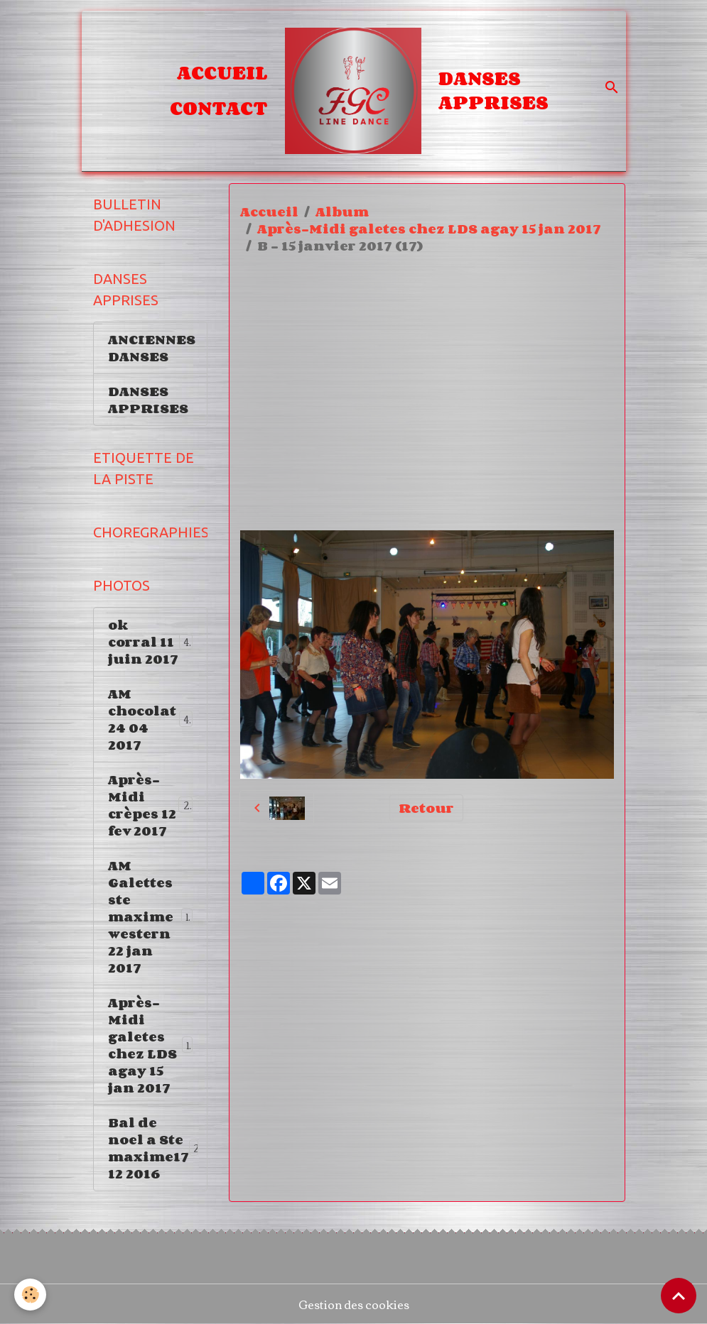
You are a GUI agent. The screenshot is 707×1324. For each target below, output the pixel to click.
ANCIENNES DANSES (151, 348)
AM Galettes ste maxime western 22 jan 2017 (151, 916)
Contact (219, 108)
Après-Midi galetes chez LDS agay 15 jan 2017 (429, 228)
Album (342, 211)
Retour (426, 808)
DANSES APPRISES (493, 90)
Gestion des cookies (353, 1304)
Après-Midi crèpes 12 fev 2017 (153, 805)
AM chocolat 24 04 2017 (150, 719)
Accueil (222, 72)
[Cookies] (30, 1295)
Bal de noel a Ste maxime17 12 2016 (157, 1148)
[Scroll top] (678, 1295)
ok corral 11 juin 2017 (150, 641)
